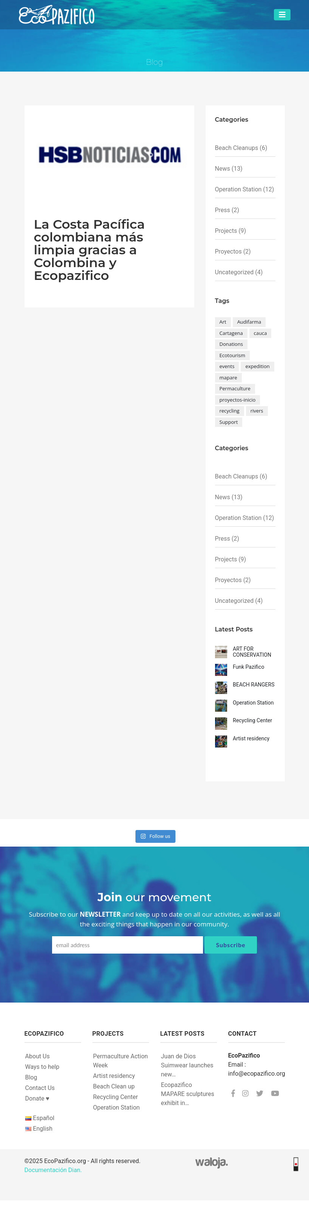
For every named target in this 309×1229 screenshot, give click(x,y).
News (222, 168)
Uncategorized (234, 272)
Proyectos (228, 251)
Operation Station (238, 189)
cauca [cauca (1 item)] (260, 333)
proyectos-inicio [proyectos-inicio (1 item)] (238, 399)
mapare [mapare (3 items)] (228, 377)
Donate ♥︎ (37, 1098)
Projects (226, 230)
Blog (31, 1077)
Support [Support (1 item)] (229, 422)
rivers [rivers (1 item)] (257, 410)
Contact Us (40, 1087)
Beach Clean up (114, 1086)
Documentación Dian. (53, 1170)
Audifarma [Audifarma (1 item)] (249, 321)
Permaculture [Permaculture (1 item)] (235, 388)
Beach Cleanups (236, 147)
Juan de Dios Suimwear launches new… (187, 1065)
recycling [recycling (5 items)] (230, 410)
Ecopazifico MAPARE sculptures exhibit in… (187, 1094)
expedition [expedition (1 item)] (257, 366)
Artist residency (114, 1075)
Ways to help (42, 1066)
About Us (37, 1056)
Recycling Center (115, 1097)
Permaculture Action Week (120, 1061)
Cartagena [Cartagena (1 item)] (231, 333)
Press (222, 210)
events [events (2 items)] (227, 366)
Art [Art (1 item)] (223, 321)
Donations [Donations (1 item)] (231, 344)
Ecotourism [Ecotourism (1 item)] (233, 355)
